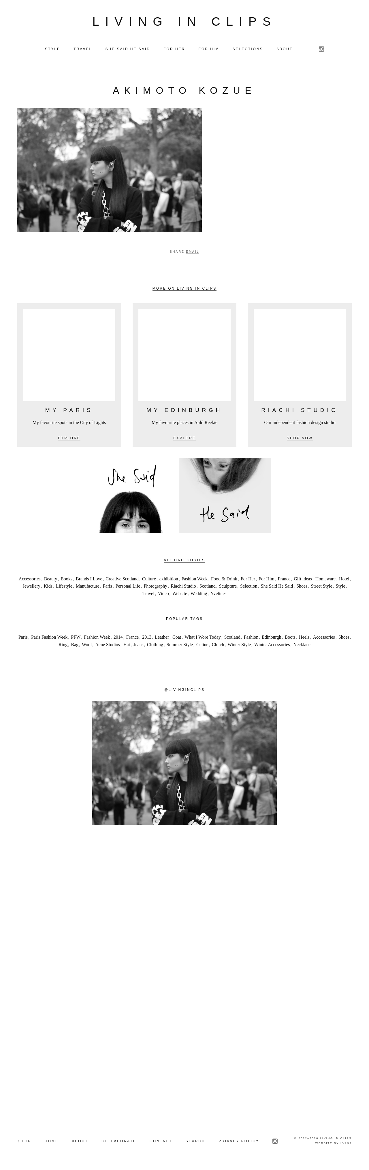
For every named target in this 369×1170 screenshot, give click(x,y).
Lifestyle (64, 587)
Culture (149, 580)
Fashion (251, 638)
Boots (290, 638)
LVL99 (346, 1144)
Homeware (325, 580)
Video (163, 594)
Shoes (301, 587)
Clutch (218, 645)
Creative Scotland (122, 580)
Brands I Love (89, 580)
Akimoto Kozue (184, 92)
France (284, 580)
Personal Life (128, 587)
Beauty (50, 580)
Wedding (199, 594)
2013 (146, 638)
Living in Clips (184, 22)
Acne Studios (107, 645)
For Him (266, 580)
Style (340, 587)
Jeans (138, 645)
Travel (148, 594)
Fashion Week (195, 580)
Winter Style (239, 645)
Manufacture (87, 587)
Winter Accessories (272, 645)
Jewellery (31, 587)
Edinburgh (271, 638)
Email (192, 252)
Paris (107, 587)
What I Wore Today (202, 638)
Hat (126, 645)
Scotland (207, 587)
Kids (48, 587)
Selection (248, 587)
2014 (118, 638)
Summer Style (180, 645)
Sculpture (228, 587)
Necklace (301, 645)
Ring (63, 645)
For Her (248, 580)
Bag (74, 645)
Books (66, 580)
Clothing (155, 645)
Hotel (344, 580)
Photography (155, 587)
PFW (75, 638)
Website (179, 594)
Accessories (29, 580)
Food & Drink (224, 580)
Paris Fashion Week (49, 638)
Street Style (321, 587)
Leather (162, 638)
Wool (87, 645)
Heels (304, 638)
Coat (176, 638)
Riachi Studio (183, 587)
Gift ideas (303, 580)
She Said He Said (277, 587)
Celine (202, 645)
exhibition (168, 580)
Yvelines (218, 594)
